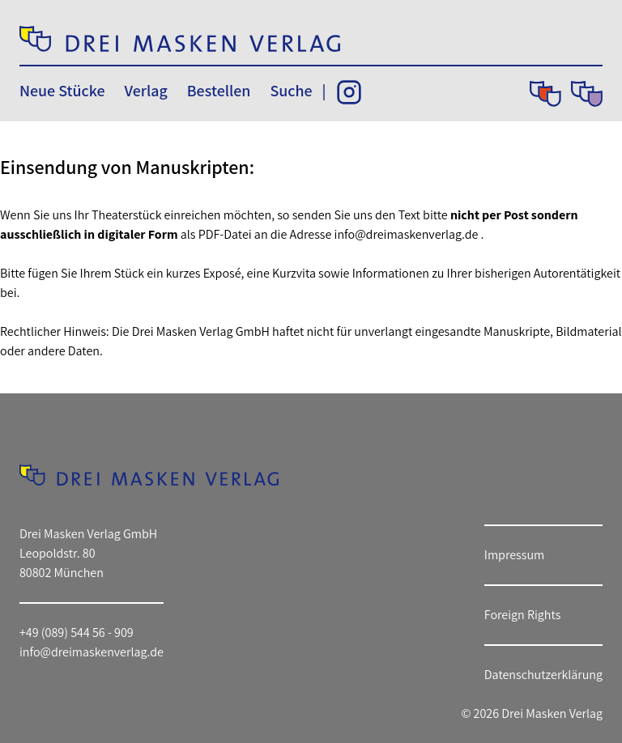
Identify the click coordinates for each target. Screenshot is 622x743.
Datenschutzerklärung (543, 674)
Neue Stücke (61, 90)
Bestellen (219, 90)
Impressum (514, 554)
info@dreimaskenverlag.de (406, 234)
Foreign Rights (522, 614)
